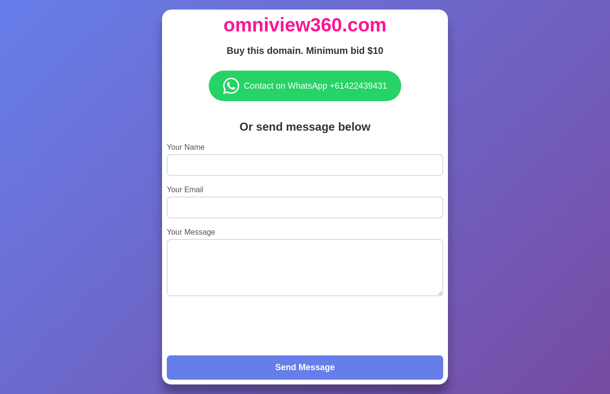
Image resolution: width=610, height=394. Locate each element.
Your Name (185, 147)
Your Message (191, 232)
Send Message (305, 367)
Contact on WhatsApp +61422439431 (305, 86)
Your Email (185, 190)
